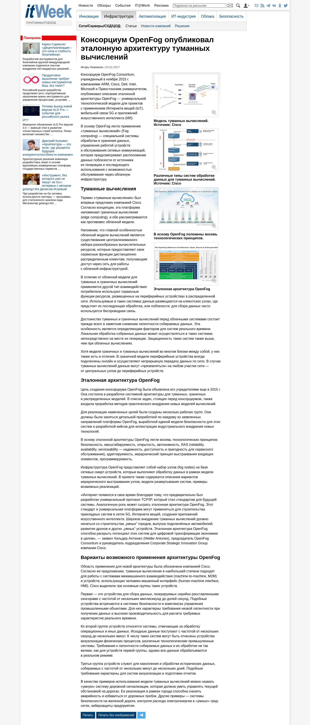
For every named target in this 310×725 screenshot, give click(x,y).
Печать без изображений (116, 715)
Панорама (32, 38)
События (123, 5)
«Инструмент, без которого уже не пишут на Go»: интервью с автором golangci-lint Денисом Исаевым (47, 182)
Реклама (161, 5)
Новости (86, 5)
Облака (207, 16)
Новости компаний (156, 26)
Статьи (131, 26)
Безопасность (231, 16)
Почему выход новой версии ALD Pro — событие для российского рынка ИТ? (47, 113)
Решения (182, 26)
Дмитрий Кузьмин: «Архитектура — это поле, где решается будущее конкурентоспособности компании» (48, 147)
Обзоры (104, 5)
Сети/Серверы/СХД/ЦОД (41, 22)
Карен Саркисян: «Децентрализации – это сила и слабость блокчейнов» (57, 49)
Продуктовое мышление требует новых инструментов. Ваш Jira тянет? (57, 80)
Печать (88, 715)
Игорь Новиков (92, 67)
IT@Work (142, 5)
